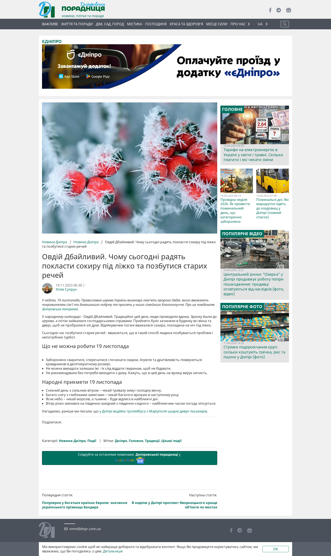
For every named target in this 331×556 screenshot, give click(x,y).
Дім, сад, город (110, 24)
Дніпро (121, 512)
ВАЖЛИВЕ (50, 24)
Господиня (156, 24)
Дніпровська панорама (60, 309)
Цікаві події (171, 512)
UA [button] (260, 24)
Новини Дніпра (55, 242)
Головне (136, 512)
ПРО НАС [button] (238, 24)
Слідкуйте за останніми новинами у (130, 529)
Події (91, 512)
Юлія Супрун (66, 289)
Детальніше (113, 551)
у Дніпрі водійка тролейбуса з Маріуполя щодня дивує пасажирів (153, 482)
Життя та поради (77, 24)
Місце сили (216, 24)
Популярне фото (242, 306)
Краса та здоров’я (186, 24)
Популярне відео (242, 233)
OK (275, 549)
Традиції (152, 512)
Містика (134, 24)
